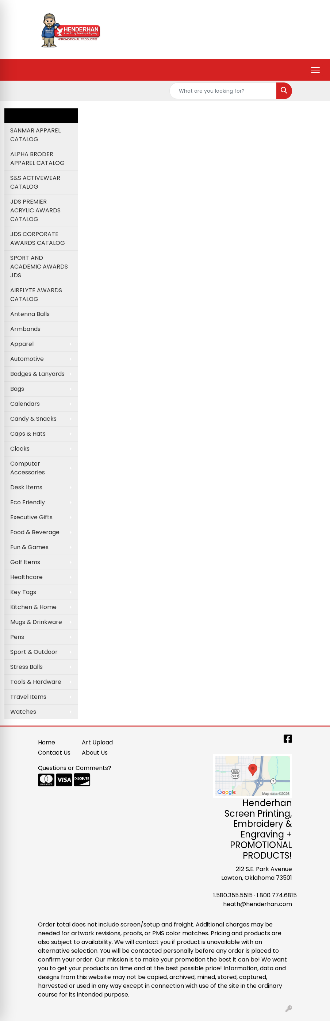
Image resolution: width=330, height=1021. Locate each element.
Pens (17, 637)
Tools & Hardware (35, 682)
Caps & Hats (28, 433)
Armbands (25, 329)
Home (46, 742)
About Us (95, 752)
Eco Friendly (27, 502)
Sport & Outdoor (34, 652)
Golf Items (25, 562)
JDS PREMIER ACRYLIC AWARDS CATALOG (35, 210)
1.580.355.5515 (233, 895)
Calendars (25, 404)
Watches (23, 712)
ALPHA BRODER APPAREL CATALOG (37, 158)
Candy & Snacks (33, 419)
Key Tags (23, 592)
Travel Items (28, 697)
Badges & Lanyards (37, 374)
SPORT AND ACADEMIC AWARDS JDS (39, 267)
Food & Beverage (35, 532)
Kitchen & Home (33, 607)
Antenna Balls (30, 314)
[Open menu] (315, 70)
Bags (17, 389)
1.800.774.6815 (277, 895)
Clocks (20, 448)
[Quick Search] (223, 90)
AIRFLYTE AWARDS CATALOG (36, 294)
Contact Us (54, 752)
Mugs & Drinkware (36, 622)
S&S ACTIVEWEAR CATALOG (35, 182)
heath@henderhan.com (257, 904)
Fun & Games (29, 547)
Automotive (27, 359)
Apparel (22, 344)
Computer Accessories (27, 468)
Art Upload (97, 742)
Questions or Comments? (74, 768)
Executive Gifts (31, 517)
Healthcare (26, 577)
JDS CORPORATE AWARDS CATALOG (37, 238)
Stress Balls (26, 667)
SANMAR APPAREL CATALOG (35, 134)
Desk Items (26, 487)
